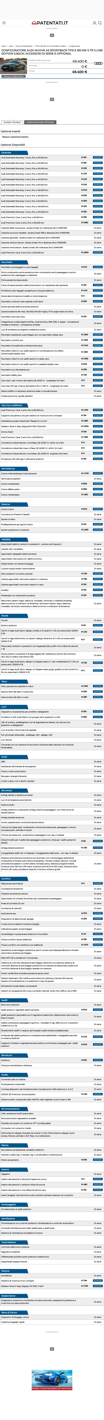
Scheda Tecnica (12, 122)
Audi (11, 46)
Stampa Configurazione (13, 76)
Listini (3, 46)
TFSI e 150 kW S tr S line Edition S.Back (50, 46)
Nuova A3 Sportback (24, 46)
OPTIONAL (32, 66)
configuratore (74, 46)
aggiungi (98, 157)
